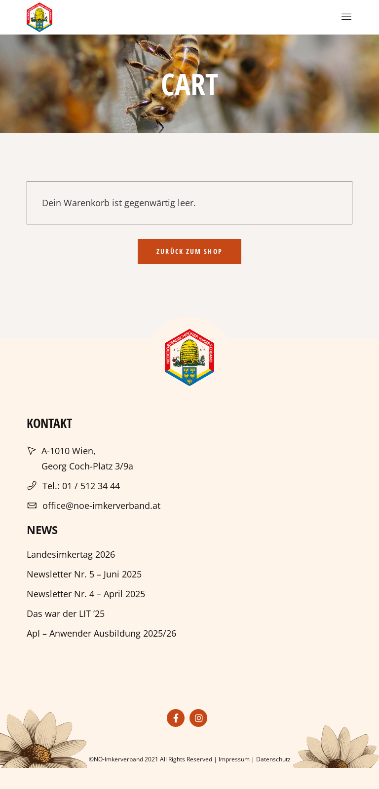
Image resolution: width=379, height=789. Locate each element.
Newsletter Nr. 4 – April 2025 (86, 594)
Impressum (234, 759)
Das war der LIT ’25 (66, 613)
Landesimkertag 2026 (71, 554)
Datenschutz (273, 759)
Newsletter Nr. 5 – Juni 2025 (84, 574)
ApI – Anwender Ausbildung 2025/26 (101, 633)
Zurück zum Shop (189, 251)
